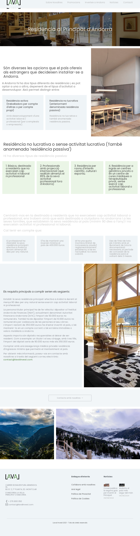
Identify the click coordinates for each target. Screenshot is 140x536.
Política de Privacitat (81, 498)
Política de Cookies (80, 503)
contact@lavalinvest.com (75, 2)
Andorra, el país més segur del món (126, 495)
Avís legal (75, 494)
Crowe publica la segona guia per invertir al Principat (111, 496)
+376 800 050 (51, 2)
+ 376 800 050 (15, 506)
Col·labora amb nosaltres (83, 489)
